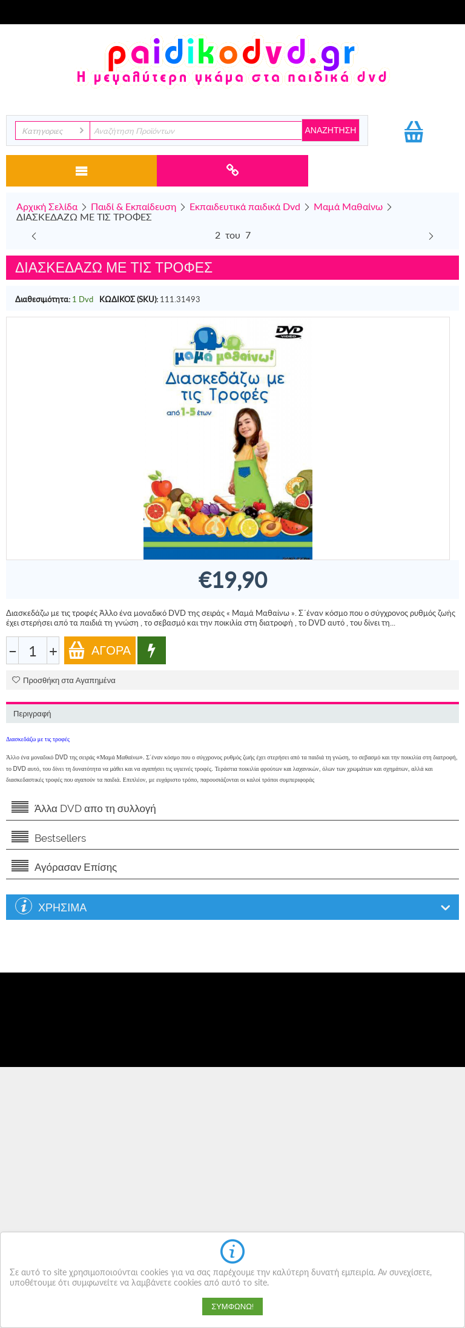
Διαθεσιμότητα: (42, 299)
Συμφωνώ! (232, 1306)
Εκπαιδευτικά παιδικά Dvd (245, 206)
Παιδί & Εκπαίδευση (133, 206)
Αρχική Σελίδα (47, 206)
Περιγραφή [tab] (32, 713)
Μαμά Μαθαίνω (348, 206)
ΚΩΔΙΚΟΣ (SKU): (128, 299)
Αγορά (99, 650)
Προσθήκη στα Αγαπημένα (64, 680)
